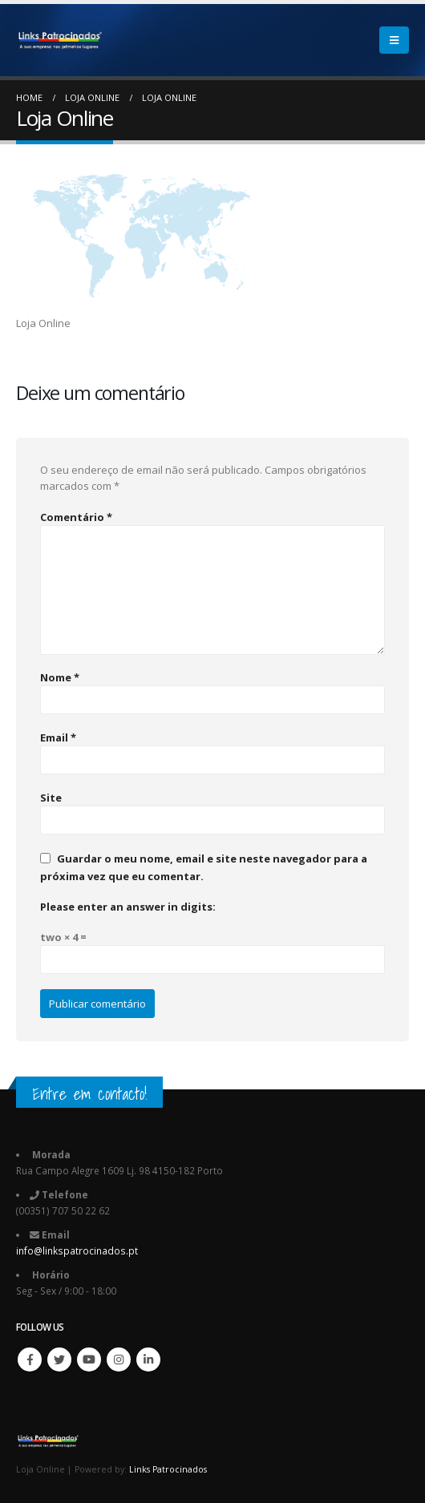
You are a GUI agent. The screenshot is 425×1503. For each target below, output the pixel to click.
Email (58, 737)
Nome (59, 677)
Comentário (76, 517)
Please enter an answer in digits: (128, 906)
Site (51, 797)
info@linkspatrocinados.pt (77, 1250)
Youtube (89, 1359)
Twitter (59, 1359)
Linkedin (148, 1359)
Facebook (30, 1359)
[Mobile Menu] (394, 40)
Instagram (119, 1359)
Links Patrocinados (168, 1469)
